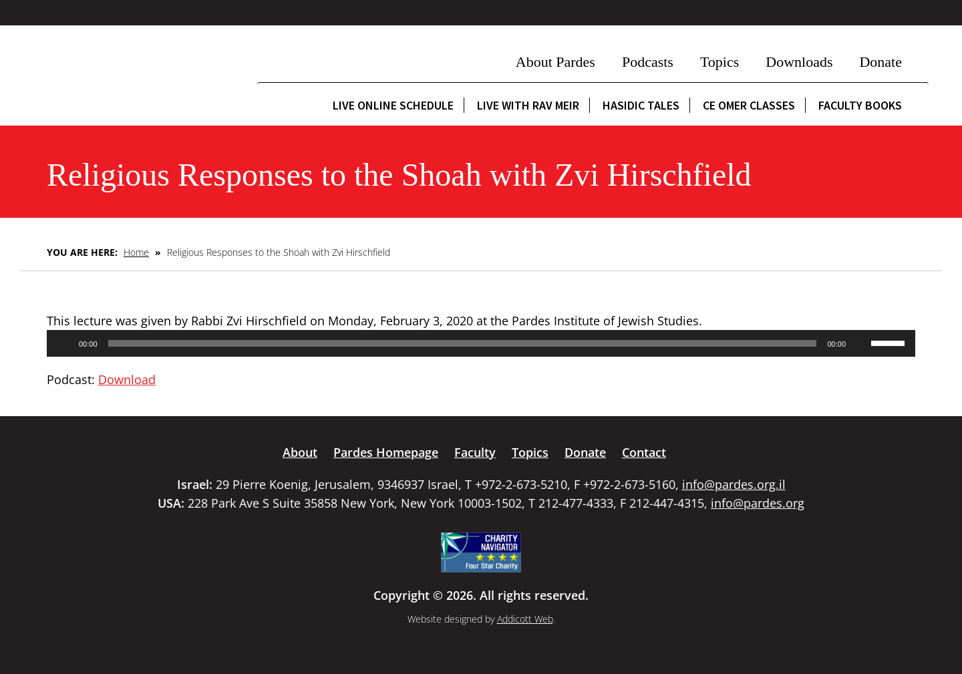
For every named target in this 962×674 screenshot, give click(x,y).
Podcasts (647, 61)
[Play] (64, 343)
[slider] (462, 343)
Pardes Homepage (385, 452)
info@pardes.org (757, 503)
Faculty (475, 452)
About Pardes (555, 61)
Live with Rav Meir (528, 105)
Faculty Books (860, 105)
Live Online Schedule (393, 105)
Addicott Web (525, 619)
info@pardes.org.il (734, 484)
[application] (481, 343)
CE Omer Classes (749, 105)
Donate (880, 61)
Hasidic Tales (641, 105)
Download (127, 379)
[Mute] (860, 343)
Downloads (799, 61)
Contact (644, 452)
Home (136, 252)
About (300, 452)
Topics (719, 61)
